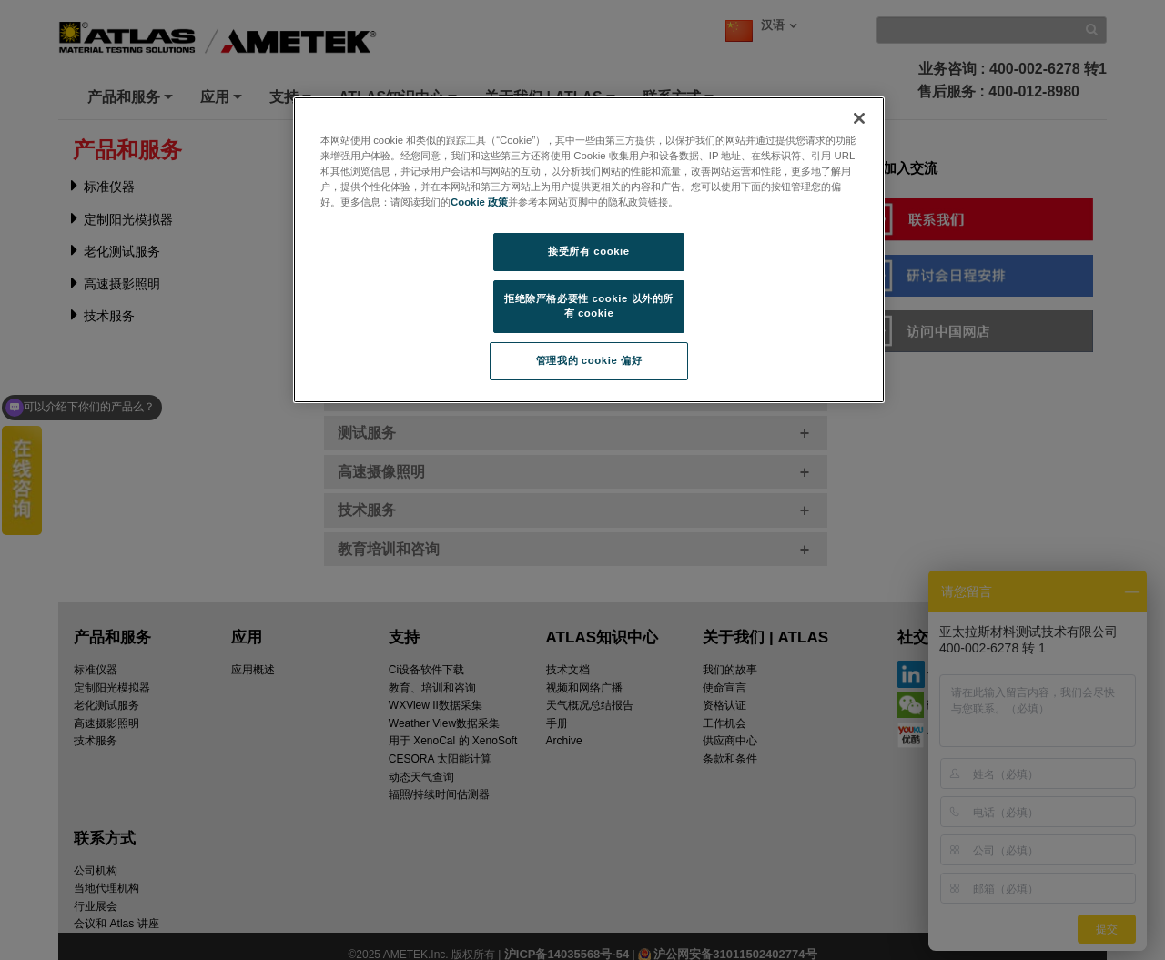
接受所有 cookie (588, 251)
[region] (589, 249)
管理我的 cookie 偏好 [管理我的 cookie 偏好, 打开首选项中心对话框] (589, 360)
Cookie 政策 (479, 202)
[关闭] (859, 118)
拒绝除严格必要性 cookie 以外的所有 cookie (589, 305)
